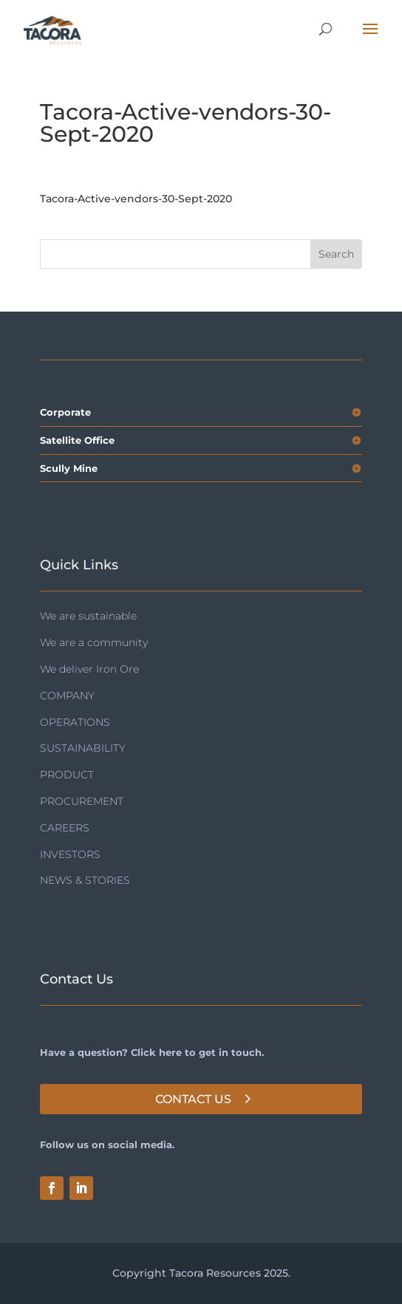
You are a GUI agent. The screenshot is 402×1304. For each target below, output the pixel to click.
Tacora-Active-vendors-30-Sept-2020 (136, 198)
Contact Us (193, 1099)
